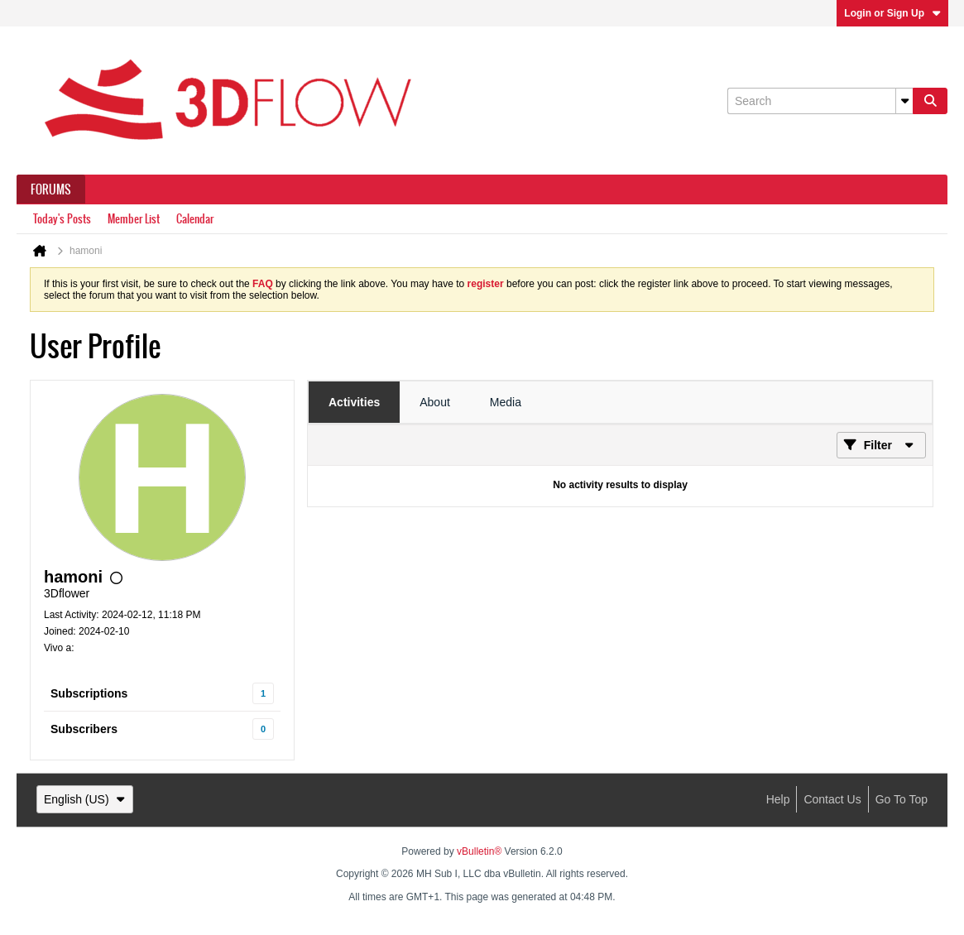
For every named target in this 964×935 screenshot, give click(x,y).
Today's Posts (62, 219)
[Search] (820, 101)
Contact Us (832, 799)
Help (778, 799)
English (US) (85, 799)
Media (505, 402)
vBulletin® (479, 851)
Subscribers (84, 729)
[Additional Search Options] (904, 101)
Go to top (901, 799)
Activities (354, 402)
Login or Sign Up (892, 13)
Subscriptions (88, 693)
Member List (134, 219)
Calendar (194, 219)
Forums (51, 189)
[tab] (354, 402)
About (435, 402)
